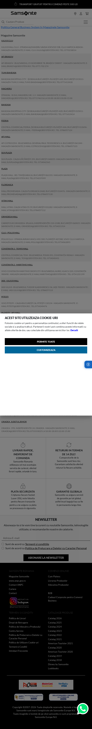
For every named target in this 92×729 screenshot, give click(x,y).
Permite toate (46, 341)
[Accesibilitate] (88, 364)
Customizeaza (46, 349)
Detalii (74, 330)
